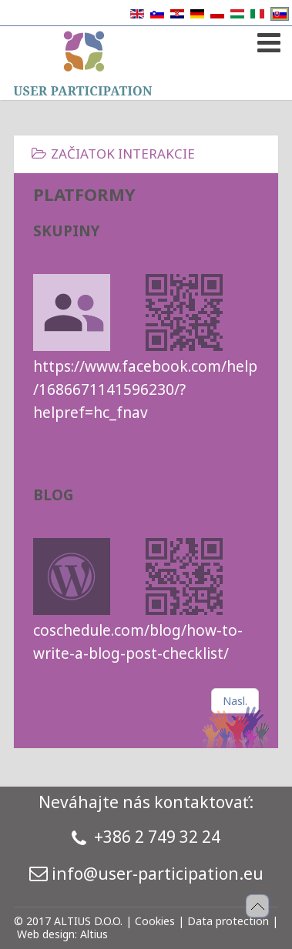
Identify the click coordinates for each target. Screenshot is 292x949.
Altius (94, 934)
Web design (46, 934)
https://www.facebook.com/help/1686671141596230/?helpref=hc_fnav (145, 389)
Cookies (155, 921)
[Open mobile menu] (266, 39)
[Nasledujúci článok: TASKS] (235, 700)
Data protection (228, 921)
